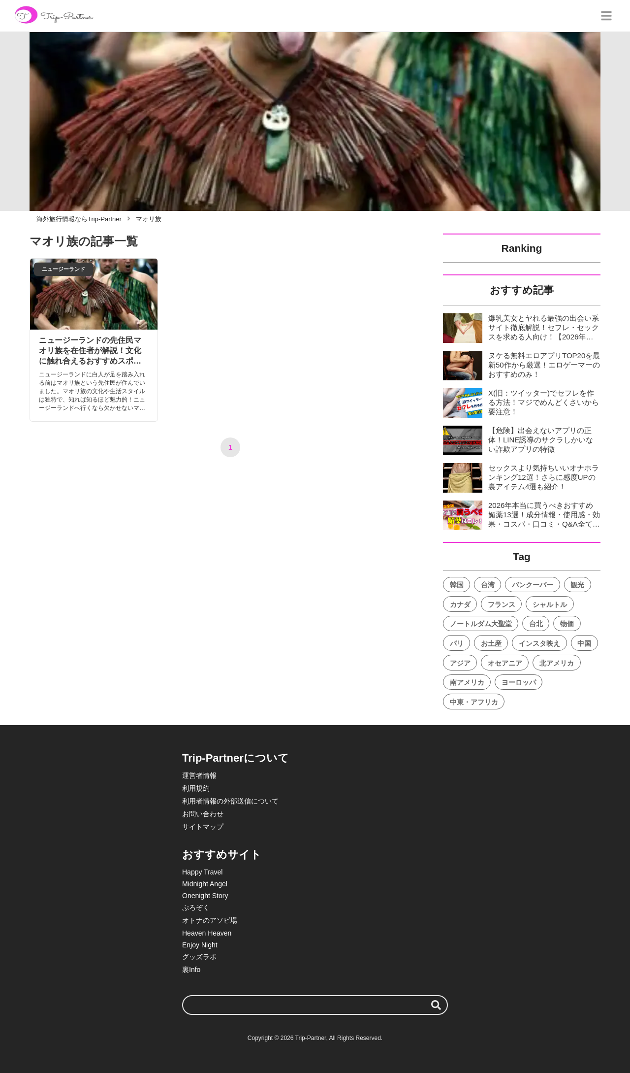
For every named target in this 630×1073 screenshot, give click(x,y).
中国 (584, 643)
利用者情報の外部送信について (230, 801)
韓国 (457, 585)
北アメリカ (556, 663)
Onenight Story (205, 896)
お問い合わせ (202, 814)
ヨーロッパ (519, 682)
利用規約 (196, 788)
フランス (501, 604)
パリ (457, 643)
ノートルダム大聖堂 (481, 624)
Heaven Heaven (206, 933)
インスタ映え (539, 643)
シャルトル (550, 604)
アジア (460, 663)
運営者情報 (199, 775)
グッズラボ (199, 957)
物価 (567, 624)
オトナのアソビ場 (209, 920)
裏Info (191, 969)
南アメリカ (467, 682)
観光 (577, 585)
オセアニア (505, 663)
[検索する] (436, 1005)
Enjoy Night (200, 945)
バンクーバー (532, 585)
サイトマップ (202, 827)
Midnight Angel (204, 884)
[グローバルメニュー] (606, 16)
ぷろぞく (196, 907)
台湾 (488, 585)
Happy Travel (202, 872)
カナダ (460, 604)
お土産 (491, 643)
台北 (536, 624)
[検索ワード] (315, 1005)
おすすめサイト (221, 854)
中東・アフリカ (474, 702)
